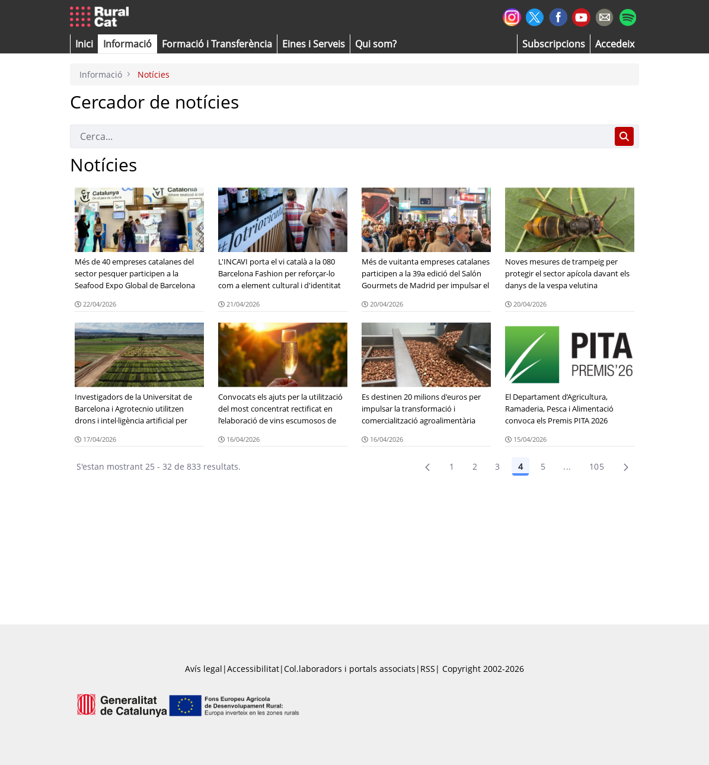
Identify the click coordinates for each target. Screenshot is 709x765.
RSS (427, 668)
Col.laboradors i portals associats (350, 668)
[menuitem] (217, 43)
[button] (84, 43)
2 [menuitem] (474, 466)
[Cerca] (340, 136)
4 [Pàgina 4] (520, 466)
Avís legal (203, 668)
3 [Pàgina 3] (497, 466)
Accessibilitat (253, 668)
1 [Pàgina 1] (451, 466)
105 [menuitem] (596, 466)
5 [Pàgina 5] (543, 466)
